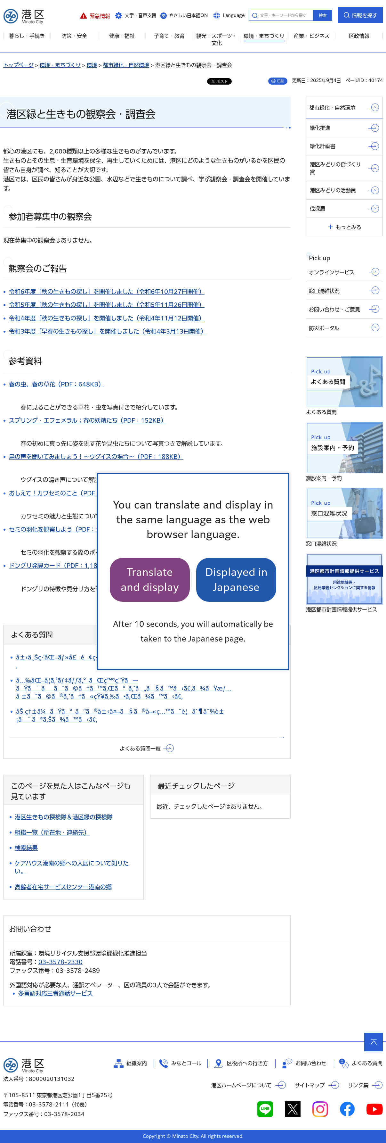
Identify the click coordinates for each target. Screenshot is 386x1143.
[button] (95, 15)
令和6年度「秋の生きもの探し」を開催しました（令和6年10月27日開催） (107, 291)
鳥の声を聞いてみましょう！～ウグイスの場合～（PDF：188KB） (96, 457)
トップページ (18, 65)
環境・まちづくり (60, 65)
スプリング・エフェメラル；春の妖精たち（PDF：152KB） (87, 420)
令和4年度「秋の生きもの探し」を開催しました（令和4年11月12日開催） (107, 318)
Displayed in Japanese (236, 579)
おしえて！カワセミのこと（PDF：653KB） (67, 493)
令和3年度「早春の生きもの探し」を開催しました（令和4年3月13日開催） (107, 331)
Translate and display (150, 579)
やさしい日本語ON (188, 15)
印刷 (280, 81)
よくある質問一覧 (140, 748)
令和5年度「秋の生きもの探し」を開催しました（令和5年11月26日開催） (107, 305)
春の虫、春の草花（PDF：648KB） (56, 384)
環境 (92, 65)
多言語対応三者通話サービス (55, 993)
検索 (322, 15)
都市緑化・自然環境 (126, 65)
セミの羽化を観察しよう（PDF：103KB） (65, 529)
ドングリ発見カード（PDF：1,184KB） (62, 565)
